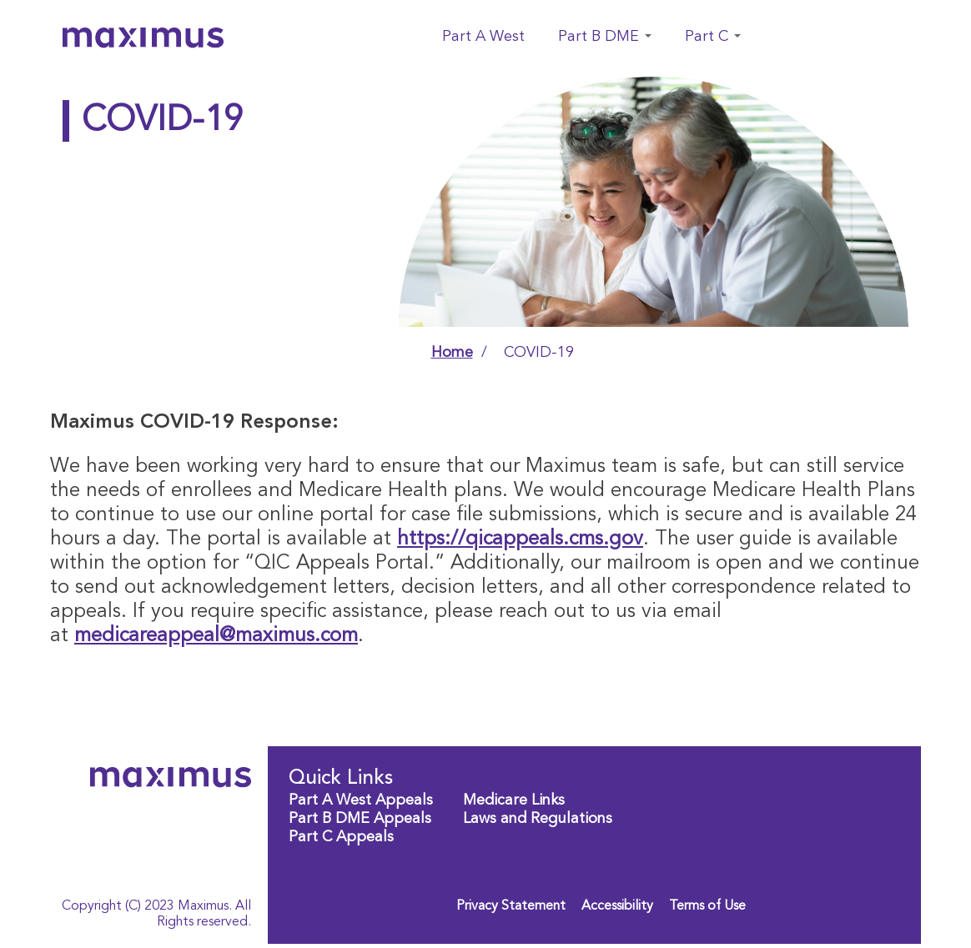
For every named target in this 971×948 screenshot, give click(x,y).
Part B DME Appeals (360, 818)
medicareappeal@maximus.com (216, 636)
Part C (713, 36)
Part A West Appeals (361, 800)
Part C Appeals (341, 837)
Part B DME (605, 36)
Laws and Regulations (537, 818)
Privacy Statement (511, 906)
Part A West (483, 36)
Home (452, 352)
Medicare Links (514, 800)
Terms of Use (707, 906)
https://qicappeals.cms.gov (520, 539)
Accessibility (617, 906)
